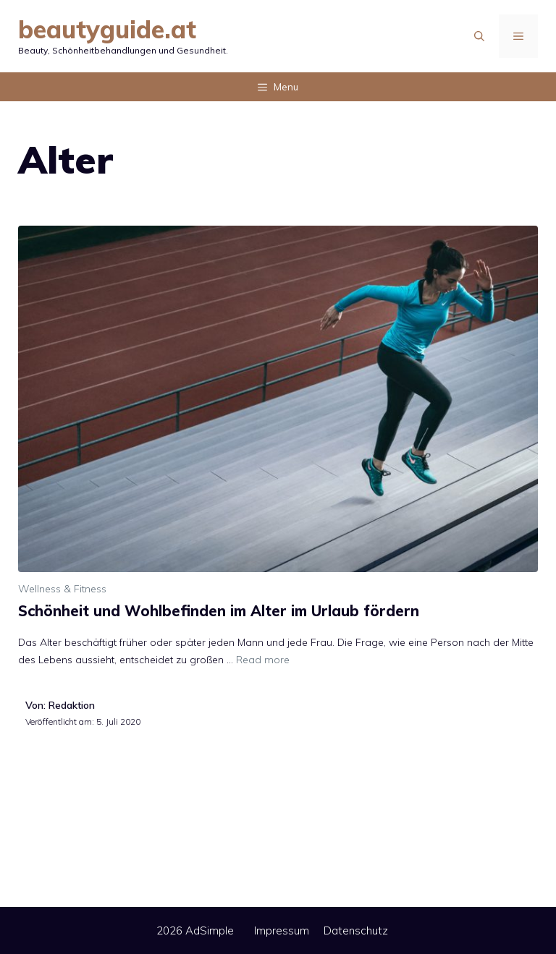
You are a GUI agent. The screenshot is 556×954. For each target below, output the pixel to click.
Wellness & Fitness (62, 588)
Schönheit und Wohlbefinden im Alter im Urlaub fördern (218, 611)
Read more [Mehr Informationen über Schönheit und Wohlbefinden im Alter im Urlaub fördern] (263, 659)
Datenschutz (356, 930)
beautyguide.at (107, 29)
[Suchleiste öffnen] (479, 36)
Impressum (281, 930)
